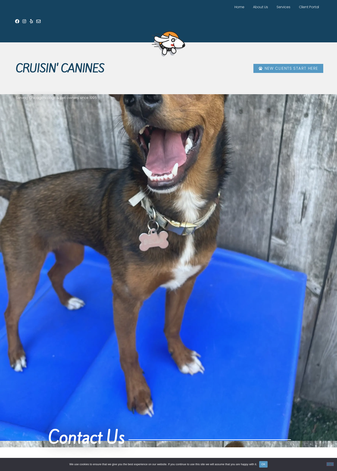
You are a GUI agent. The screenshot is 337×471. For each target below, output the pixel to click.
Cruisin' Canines (60, 68)
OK (263, 464)
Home (239, 7)
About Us (260, 7)
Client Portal (309, 7)
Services (283, 7)
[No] (330, 464)
